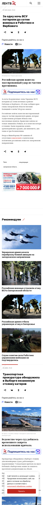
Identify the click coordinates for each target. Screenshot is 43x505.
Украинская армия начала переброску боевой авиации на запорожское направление (18, 254)
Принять (21, 491)
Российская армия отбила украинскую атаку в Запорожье (18, 323)
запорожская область (10, 167)
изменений (16, 138)
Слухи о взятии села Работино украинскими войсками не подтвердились (18, 357)
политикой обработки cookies (19, 486)
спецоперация (23, 162)
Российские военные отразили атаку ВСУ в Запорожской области (21, 289)
